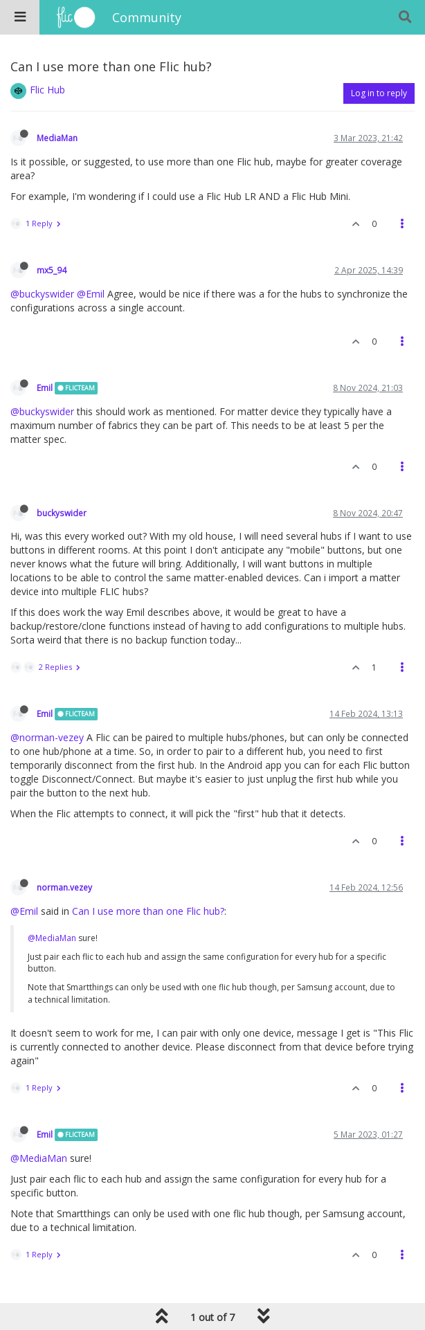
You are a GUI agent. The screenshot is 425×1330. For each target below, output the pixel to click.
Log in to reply (379, 93)
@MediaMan (52, 938)
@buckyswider (42, 293)
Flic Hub (47, 89)
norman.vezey (64, 887)
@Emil (91, 293)
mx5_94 (51, 269)
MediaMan (57, 137)
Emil (45, 387)
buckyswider (62, 512)
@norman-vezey (47, 737)
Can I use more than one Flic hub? (148, 911)
